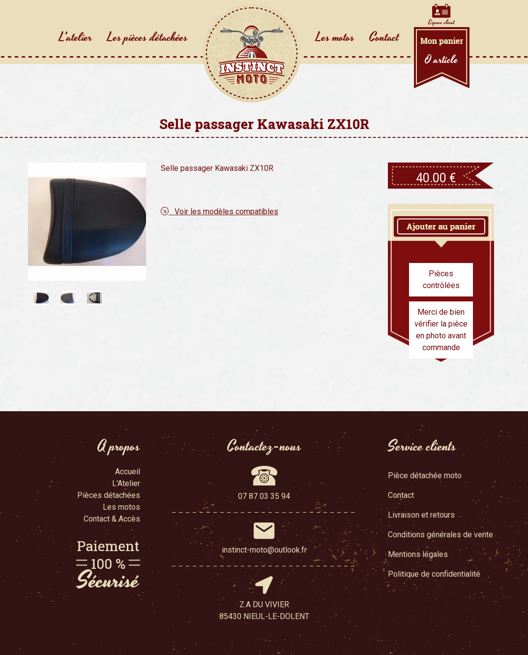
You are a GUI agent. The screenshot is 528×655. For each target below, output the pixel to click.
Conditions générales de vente (440, 534)
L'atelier (75, 37)
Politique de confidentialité (434, 574)
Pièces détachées (108, 495)
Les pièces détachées (147, 37)
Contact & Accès (112, 519)
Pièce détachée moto (425, 475)
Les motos (335, 37)
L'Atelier (126, 483)
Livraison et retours (421, 515)
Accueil (127, 471)
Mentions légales (418, 554)
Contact (384, 37)
